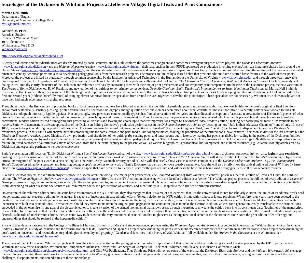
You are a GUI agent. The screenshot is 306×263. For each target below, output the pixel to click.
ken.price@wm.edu (14, 49)
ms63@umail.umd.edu (16, 24)
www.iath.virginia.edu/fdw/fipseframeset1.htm (52, 70)
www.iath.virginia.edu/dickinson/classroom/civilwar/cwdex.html (45, 250)
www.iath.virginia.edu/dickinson (24, 66)
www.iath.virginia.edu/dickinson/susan (42, 168)
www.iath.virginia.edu (236, 77)
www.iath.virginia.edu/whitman (118, 66)
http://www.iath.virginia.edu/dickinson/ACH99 (32, 56)
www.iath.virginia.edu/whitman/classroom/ (30, 236)
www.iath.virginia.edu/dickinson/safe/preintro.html (176, 153)
